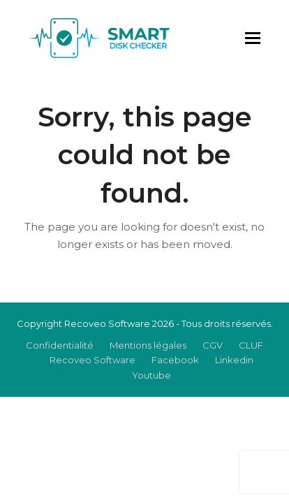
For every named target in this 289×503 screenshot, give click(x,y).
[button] (252, 38)
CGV (212, 345)
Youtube (151, 375)
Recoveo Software (92, 359)
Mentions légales (148, 345)
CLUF (251, 345)
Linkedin (234, 359)
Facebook (175, 359)
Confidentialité (60, 345)
